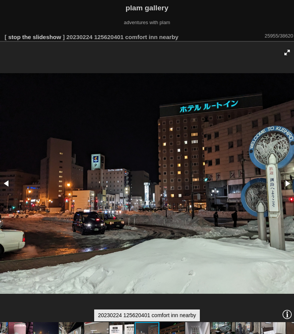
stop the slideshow (34, 37)
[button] (287, 52)
